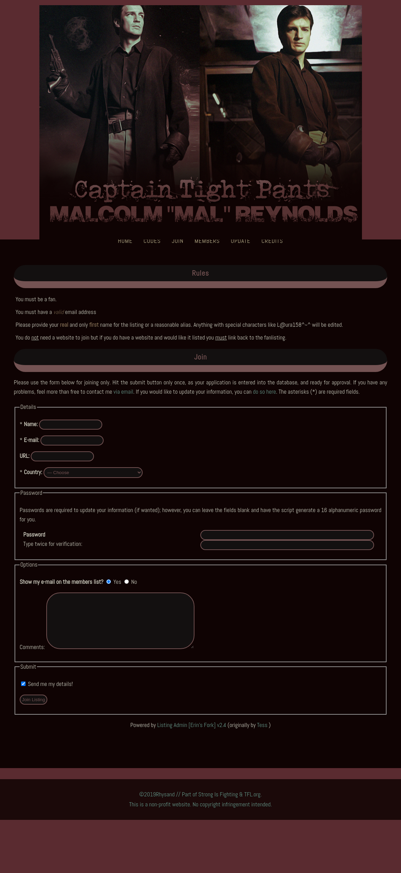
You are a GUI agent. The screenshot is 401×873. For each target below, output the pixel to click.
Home (125, 241)
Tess (263, 735)
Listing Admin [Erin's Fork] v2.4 (191, 735)
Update (240, 241)
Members (207, 241)
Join (177, 241)
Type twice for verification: (52, 539)
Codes (152, 241)
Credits (272, 241)
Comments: (32, 657)
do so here (264, 391)
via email (123, 391)
